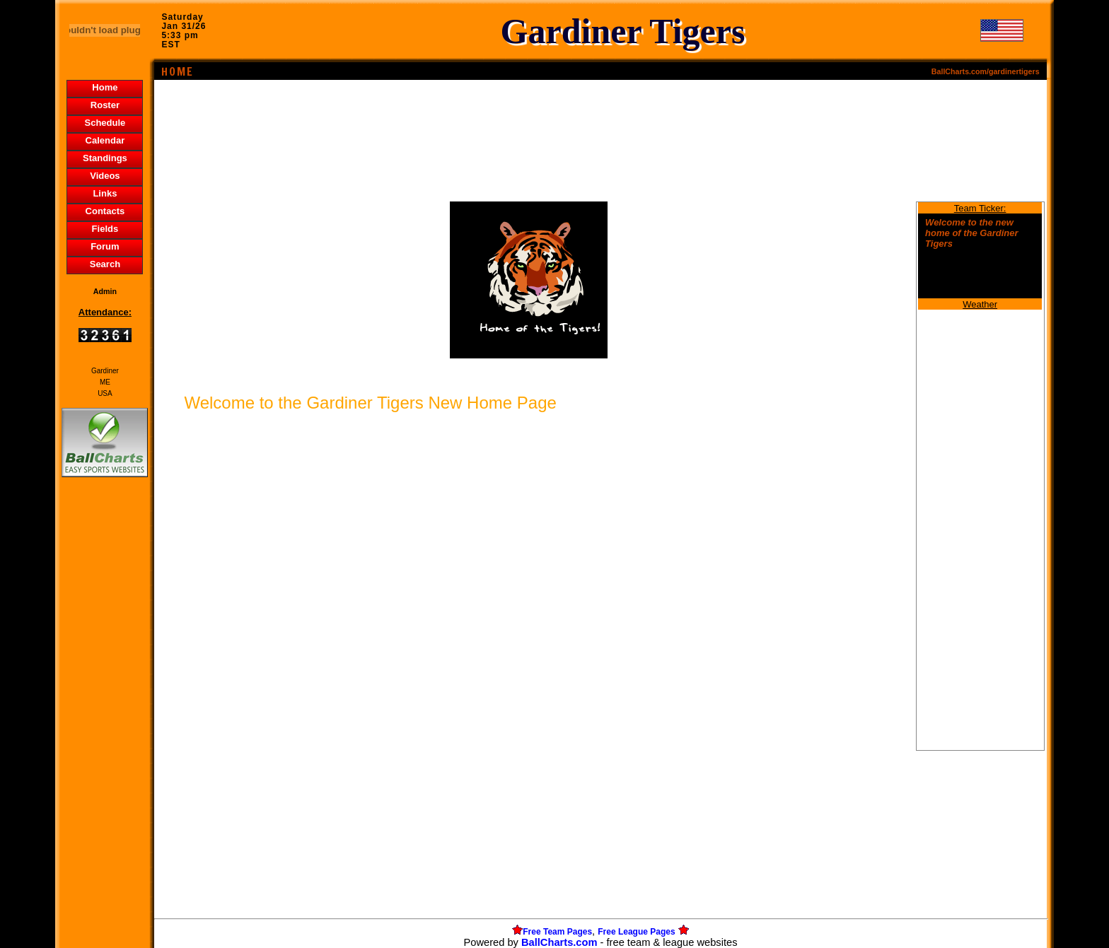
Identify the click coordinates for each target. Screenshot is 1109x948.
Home (104, 87)
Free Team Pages (557, 932)
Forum (105, 246)
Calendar (105, 140)
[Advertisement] (104, 724)
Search (105, 264)
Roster (105, 105)
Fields (105, 228)
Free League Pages (636, 932)
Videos (105, 175)
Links (105, 193)
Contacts (105, 211)
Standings (105, 158)
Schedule (105, 122)
